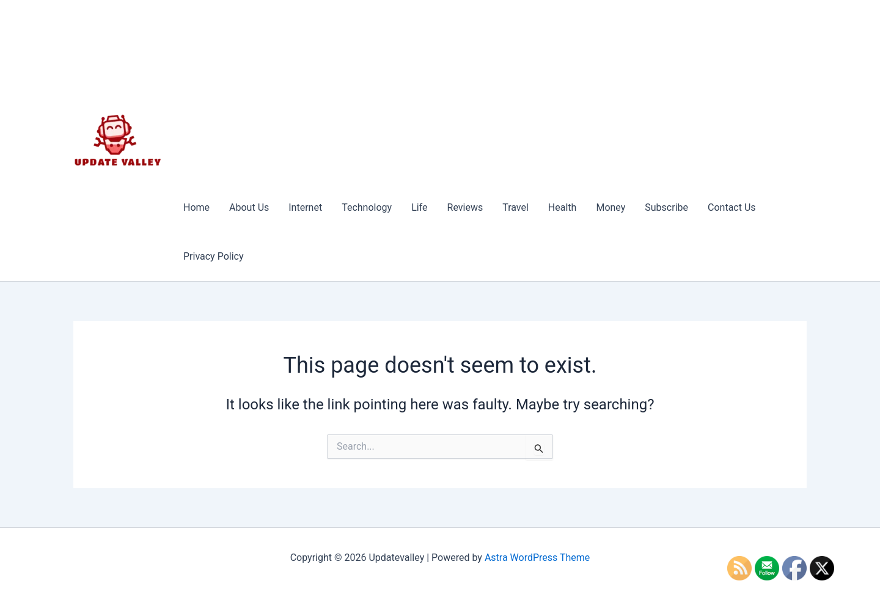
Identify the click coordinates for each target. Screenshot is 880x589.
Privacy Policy (213, 256)
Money (610, 207)
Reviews (465, 207)
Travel (515, 207)
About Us (249, 207)
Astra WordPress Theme (537, 557)
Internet (305, 207)
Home (196, 207)
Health (562, 207)
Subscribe (666, 207)
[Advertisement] (490, 91)
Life (419, 207)
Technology (367, 207)
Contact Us (732, 207)
